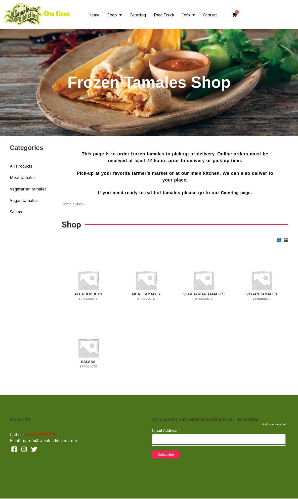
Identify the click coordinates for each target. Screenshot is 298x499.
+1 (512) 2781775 (39, 435)
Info (188, 14)
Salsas (16, 212)
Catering (138, 15)
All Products (21, 166)
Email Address (166, 431)
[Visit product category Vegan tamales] (261, 281)
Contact (210, 15)
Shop (114, 14)
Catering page (236, 192)
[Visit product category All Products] (88, 281)
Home (93, 15)
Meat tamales (23, 177)
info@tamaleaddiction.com (52, 441)
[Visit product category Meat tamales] (146, 281)
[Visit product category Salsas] (88, 349)
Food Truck (164, 15)
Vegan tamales (24, 200)
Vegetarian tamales (28, 189)
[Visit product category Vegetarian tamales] (203, 281)
